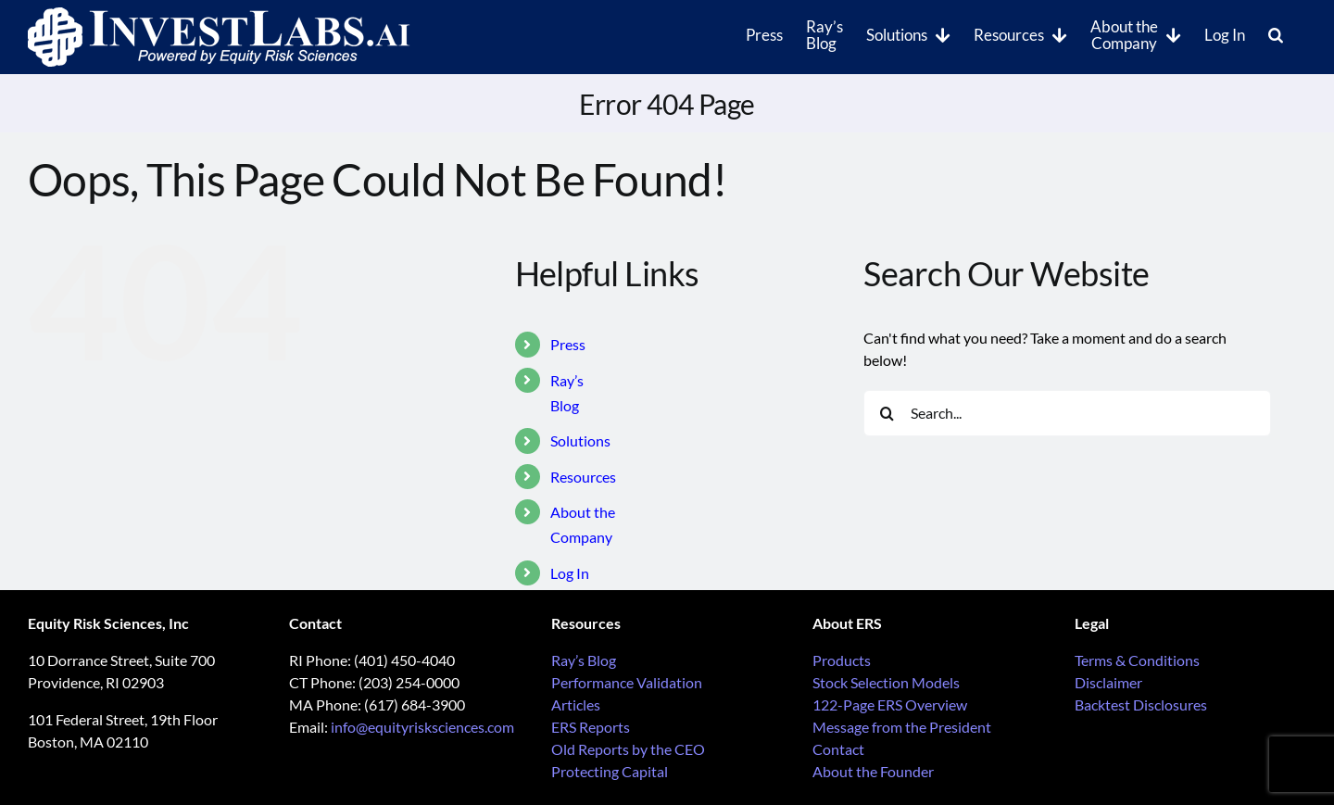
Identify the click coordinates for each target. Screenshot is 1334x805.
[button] (1275, 33)
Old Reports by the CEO (628, 749)
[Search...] (1067, 413)
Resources (583, 476)
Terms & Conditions (1137, 660)
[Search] (886, 413)
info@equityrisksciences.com (422, 727)
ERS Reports (590, 727)
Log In (569, 573)
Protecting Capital (609, 771)
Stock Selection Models (886, 682)
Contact (838, 749)
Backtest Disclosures (1141, 704)
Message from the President (901, 727)
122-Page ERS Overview (889, 704)
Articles (575, 704)
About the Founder (873, 771)
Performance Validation (626, 682)
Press (567, 344)
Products (841, 660)
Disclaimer (1108, 682)
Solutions (580, 440)
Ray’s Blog (583, 660)
